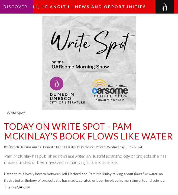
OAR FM (24, 187)
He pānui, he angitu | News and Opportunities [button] (80, 6)
